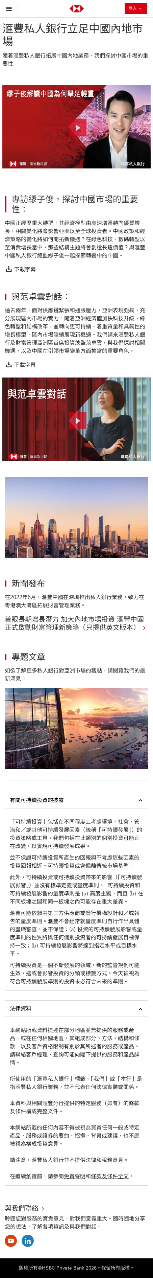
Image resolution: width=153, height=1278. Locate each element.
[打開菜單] (10, 8)
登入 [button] (136, 9)
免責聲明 (74, 1176)
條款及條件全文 (110, 1176)
